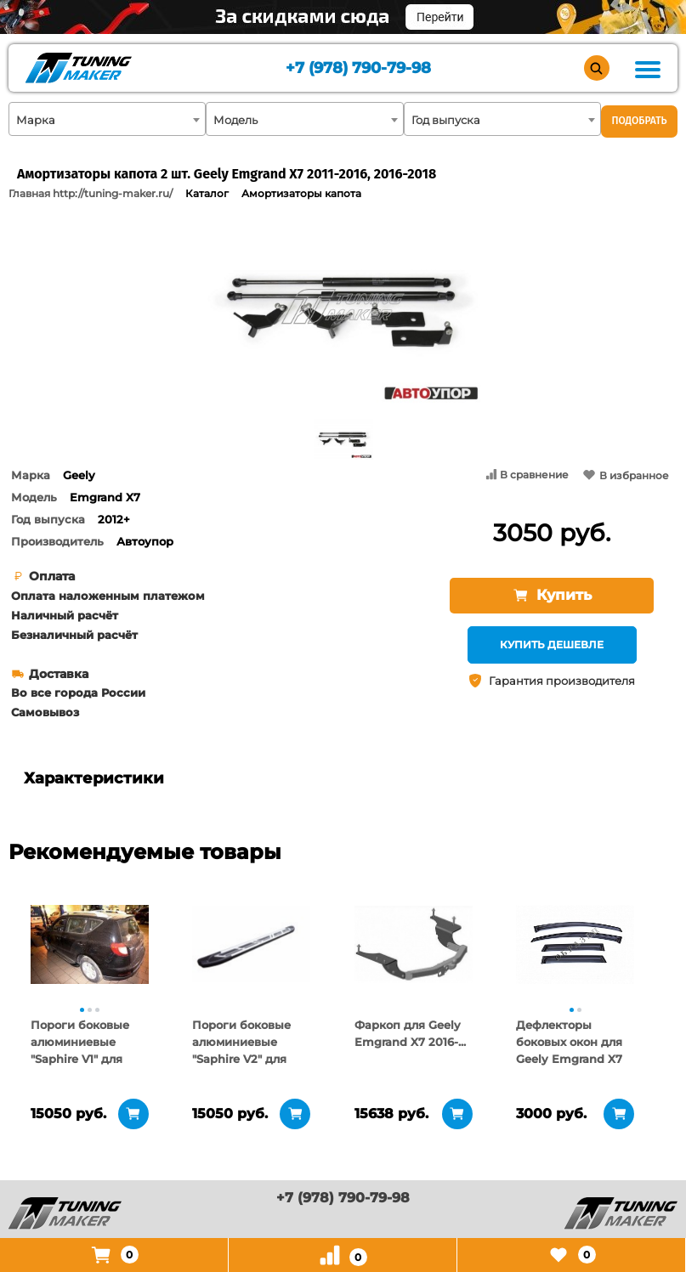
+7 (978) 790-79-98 (358, 68)
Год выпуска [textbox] (445, 120)
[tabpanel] (89, 944)
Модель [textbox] (235, 120)
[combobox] (107, 119)
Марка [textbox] (35, 120)
